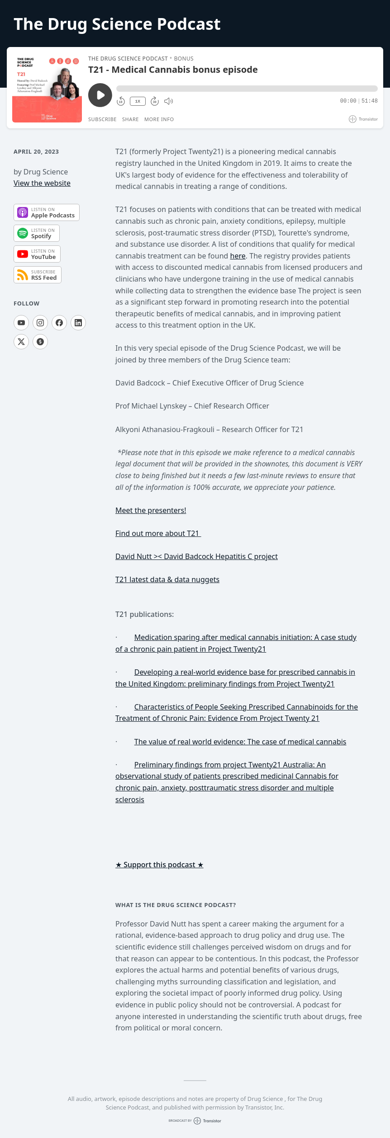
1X (137, 101)
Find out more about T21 (158, 533)
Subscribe (102, 119)
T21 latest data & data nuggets (167, 579)
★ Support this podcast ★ (159, 865)
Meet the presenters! (150, 510)
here (238, 256)
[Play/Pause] (47, 87)
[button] (247, 88)
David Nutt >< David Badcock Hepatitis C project (196, 556)
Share (130, 119)
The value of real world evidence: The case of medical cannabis (240, 742)
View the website (42, 183)
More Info (159, 119)
